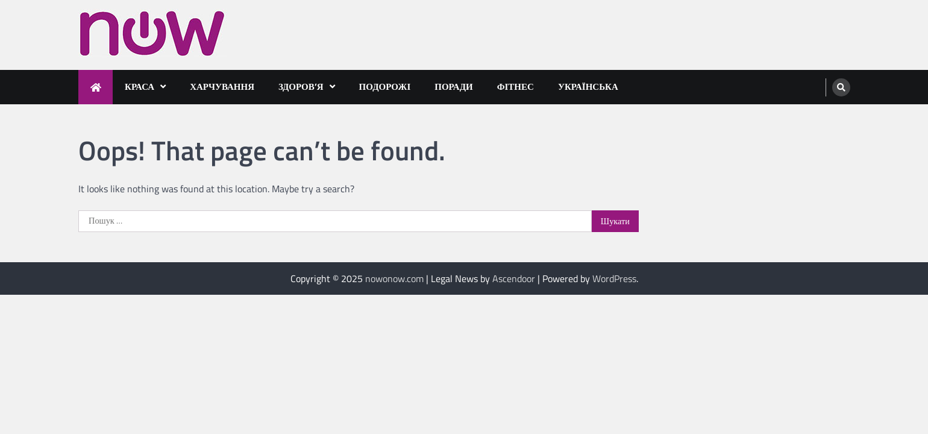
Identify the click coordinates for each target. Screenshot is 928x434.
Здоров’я (301, 86)
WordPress (614, 278)
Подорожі (385, 86)
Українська (588, 86)
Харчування (222, 86)
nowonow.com (394, 278)
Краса (139, 86)
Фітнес (515, 86)
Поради (453, 86)
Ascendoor (513, 278)
